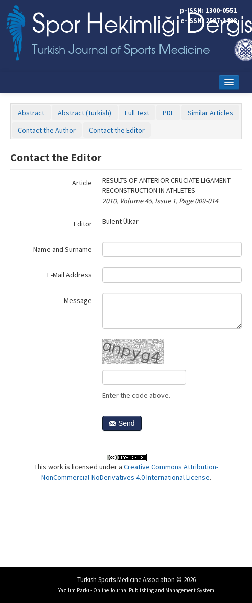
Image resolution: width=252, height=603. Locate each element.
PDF (168, 112)
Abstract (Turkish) (84, 112)
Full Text (137, 112)
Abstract (31, 112)
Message (78, 300)
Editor (83, 223)
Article (82, 182)
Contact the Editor (117, 130)
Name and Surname (62, 249)
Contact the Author (47, 130)
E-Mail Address (69, 274)
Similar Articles (210, 112)
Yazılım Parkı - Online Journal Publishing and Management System (136, 590)
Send (122, 423)
